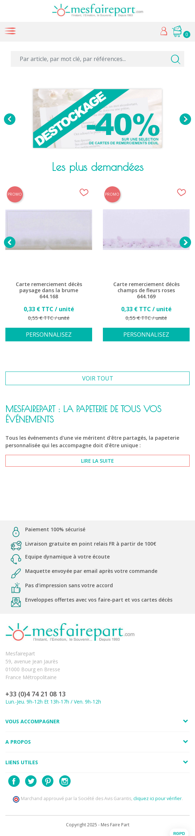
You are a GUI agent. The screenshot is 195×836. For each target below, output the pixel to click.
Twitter (31, 781)
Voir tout (97, 378)
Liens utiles (21, 762)
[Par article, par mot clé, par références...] (97, 59)
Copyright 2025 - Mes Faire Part (97, 825)
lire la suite (97, 460)
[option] (97, 119)
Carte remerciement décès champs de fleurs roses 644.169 (146, 290)
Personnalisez (49, 334)
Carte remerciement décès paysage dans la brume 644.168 (49, 290)
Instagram (65, 781)
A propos (18, 741)
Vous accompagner (32, 721)
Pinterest (47, 781)
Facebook (14, 781)
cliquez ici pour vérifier (157, 798)
